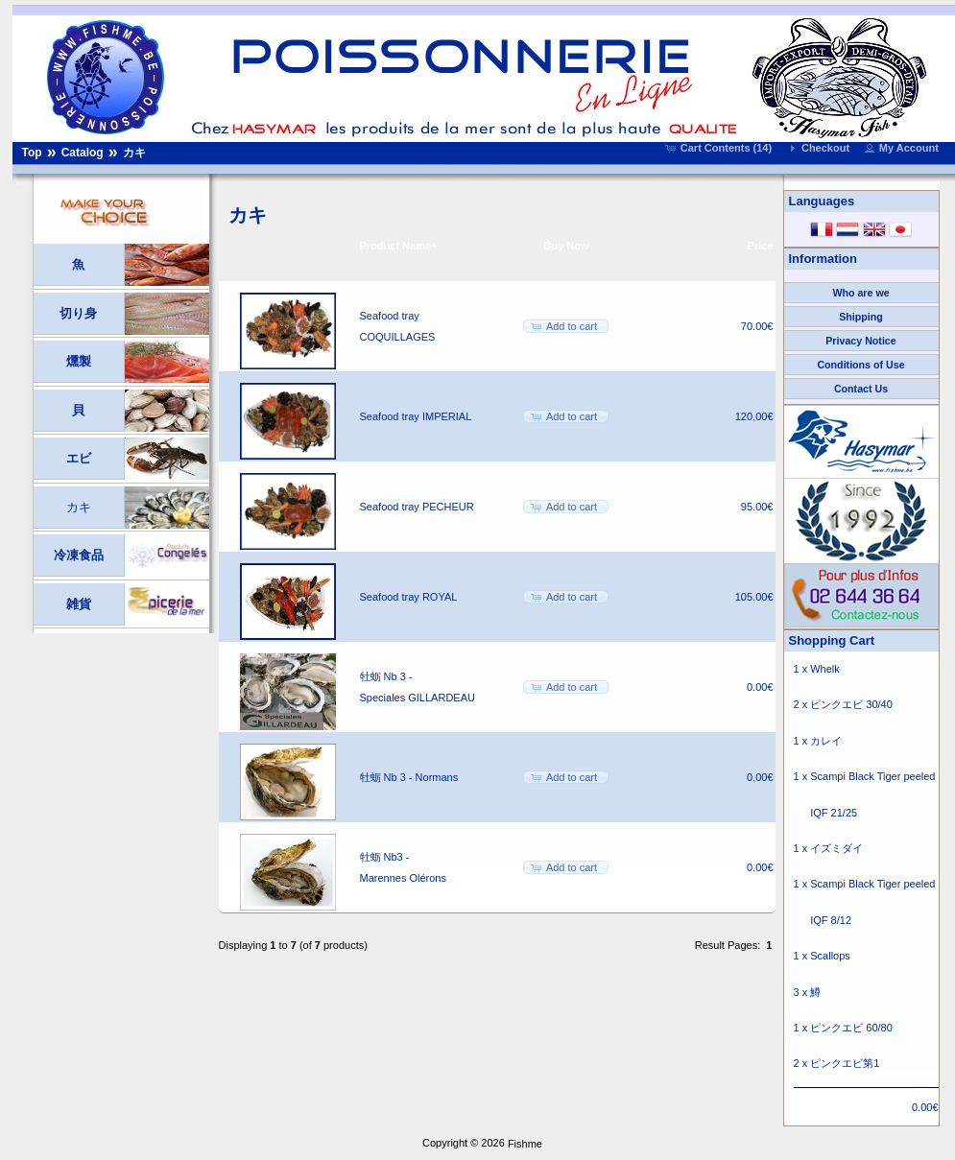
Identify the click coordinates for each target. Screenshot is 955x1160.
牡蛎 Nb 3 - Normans (409, 777)
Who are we (860, 292)
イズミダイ (836, 848)
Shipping (861, 316)
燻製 (78, 361)
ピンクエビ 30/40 (851, 704)
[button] (720, 148)
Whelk (825, 669)
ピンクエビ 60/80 (851, 1027)
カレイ (826, 740)
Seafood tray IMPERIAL (416, 416)
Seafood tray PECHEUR (417, 506)
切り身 (78, 313)
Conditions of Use (860, 364)
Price (761, 245)
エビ (78, 458)
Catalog (82, 152)
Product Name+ (399, 245)
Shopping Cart (832, 640)
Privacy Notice (860, 340)
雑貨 (78, 604)
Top (32, 152)
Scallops (830, 955)
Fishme (525, 1143)
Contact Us (861, 388)
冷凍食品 (79, 555)
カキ (134, 152)
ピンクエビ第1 (844, 1063)
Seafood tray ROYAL (409, 597)
